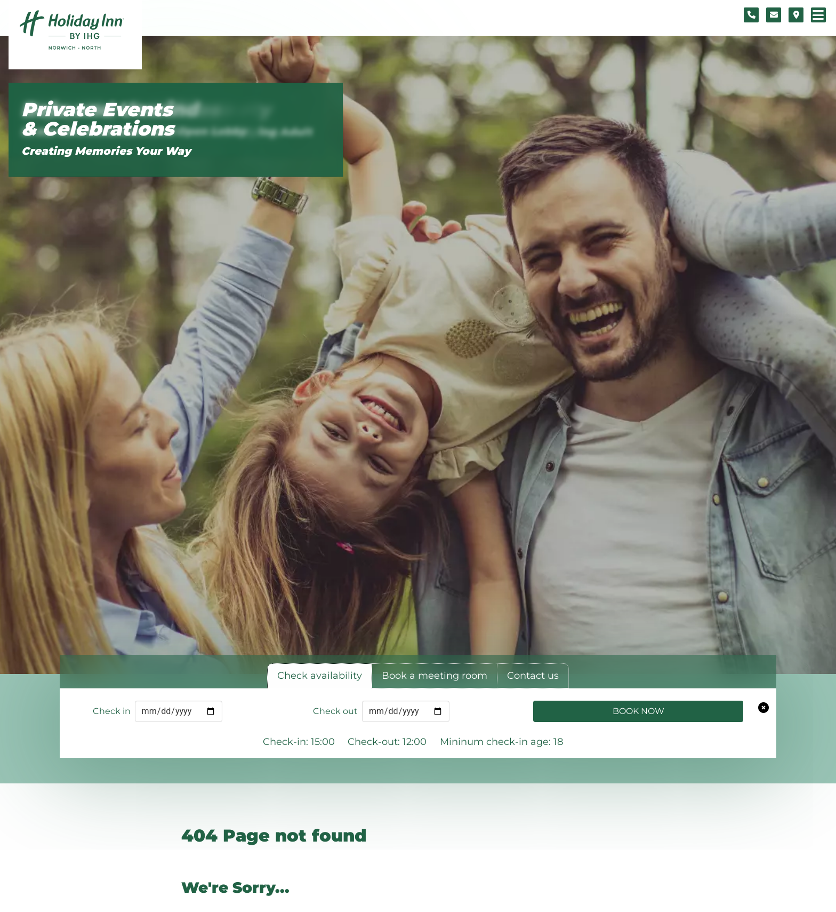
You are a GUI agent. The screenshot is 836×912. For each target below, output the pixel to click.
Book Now (638, 711)
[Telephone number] (751, 14)
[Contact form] (773, 14)
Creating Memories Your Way (106, 151)
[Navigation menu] (818, 14)
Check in (112, 711)
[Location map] (796, 14)
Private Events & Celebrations (97, 119)
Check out (335, 711)
